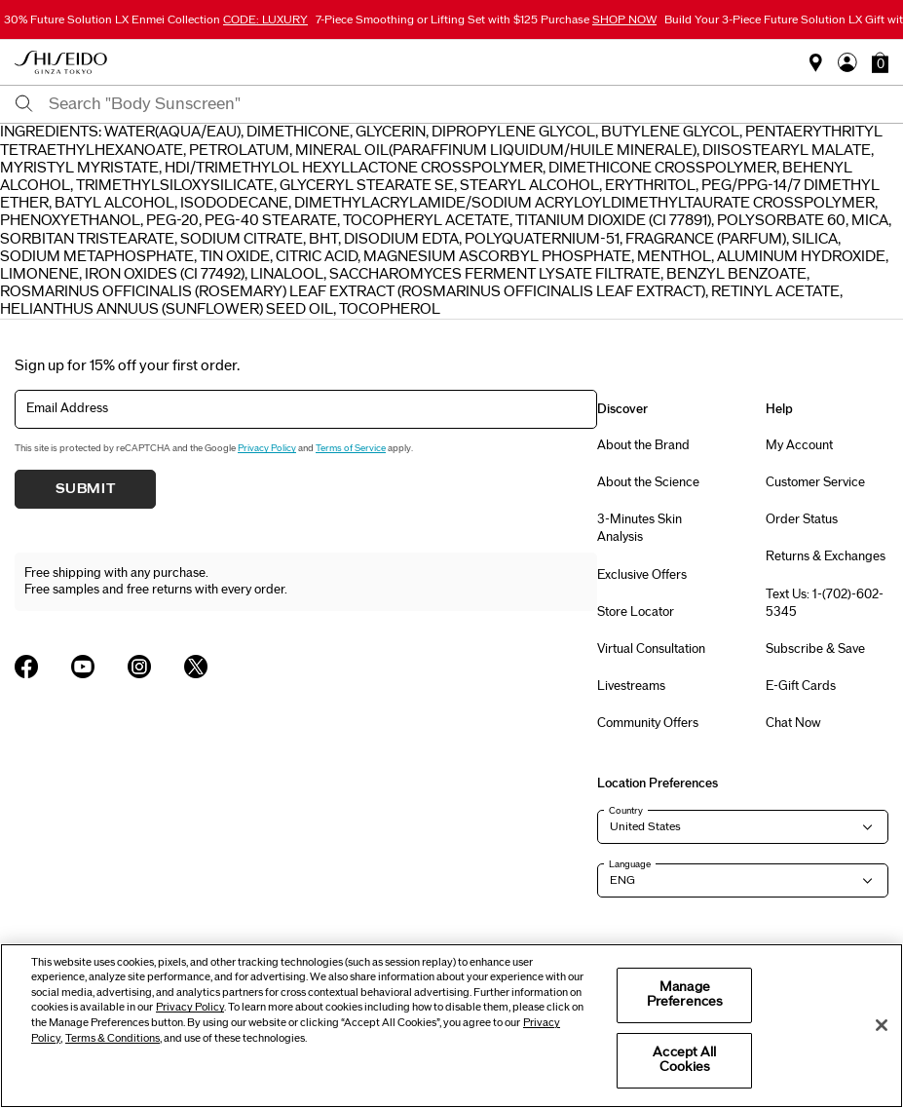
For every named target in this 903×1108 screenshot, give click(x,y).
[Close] (881, 1025)
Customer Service (815, 482)
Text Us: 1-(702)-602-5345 (825, 603)
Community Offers (647, 723)
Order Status (802, 519)
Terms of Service (351, 448)
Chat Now (793, 723)
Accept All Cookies (684, 1060)
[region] (451, 1025)
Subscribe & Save (815, 649)
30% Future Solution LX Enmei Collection (156, 19)
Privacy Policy (267, 448)
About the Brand (643, 445)
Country (626, 811)
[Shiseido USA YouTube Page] (82, 666)
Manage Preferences (685, 995)
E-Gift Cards (801, 686)
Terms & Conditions (112, 1038)
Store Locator (635, 612)
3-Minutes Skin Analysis (639, 528)
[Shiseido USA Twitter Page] (195, 666)
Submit (86, 489)
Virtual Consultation (651, 649)
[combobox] (468, 104)
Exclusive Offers (642, 575)
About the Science (648, 482)
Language (630, 864)
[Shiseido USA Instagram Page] (139, 666)
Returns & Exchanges (825, 556)
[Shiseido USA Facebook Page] (26, 666)
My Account (799, 445)
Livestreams (631, 686)
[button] (880, 62)
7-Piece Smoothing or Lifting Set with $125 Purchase (486, 19)
